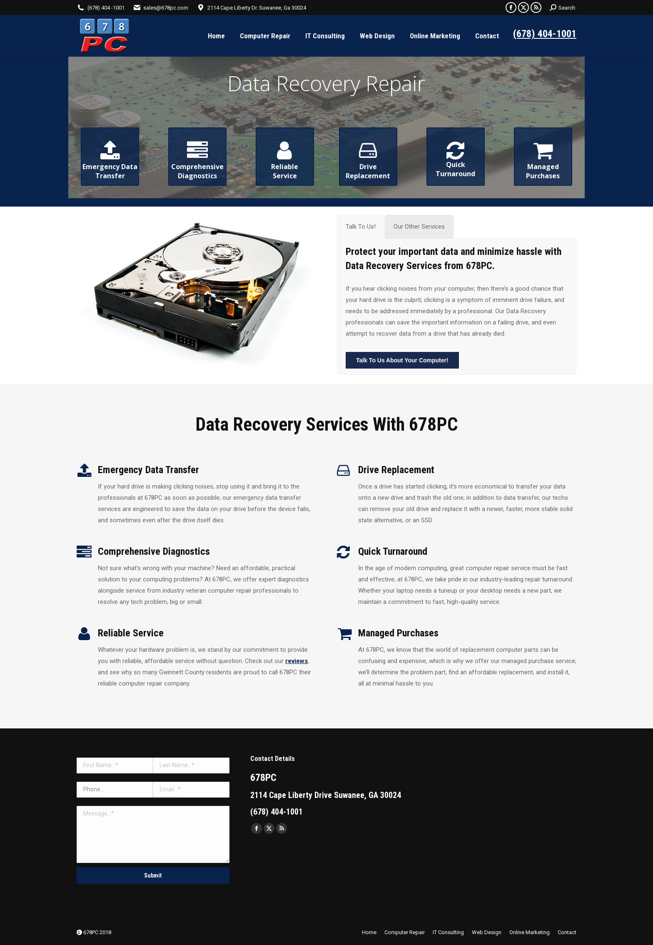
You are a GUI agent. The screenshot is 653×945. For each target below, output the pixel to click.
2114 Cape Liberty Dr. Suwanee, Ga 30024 (256, 8)
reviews (296, 661)
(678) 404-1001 (544, 34)
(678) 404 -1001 (106, 8)
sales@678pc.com (165, 8)
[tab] (360, 227)
